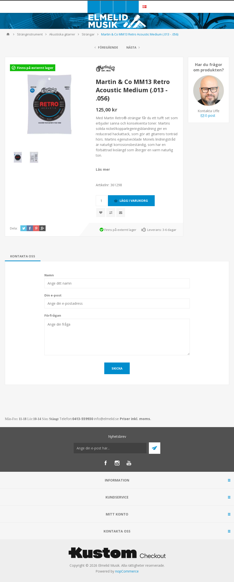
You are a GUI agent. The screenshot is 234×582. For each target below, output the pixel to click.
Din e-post (53, 295)
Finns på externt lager (35, 68)
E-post (208, 115)
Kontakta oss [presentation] (22, 256)
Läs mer (103, 169)
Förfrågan (52, 315)
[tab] (22, 256)
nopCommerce (127, 571)
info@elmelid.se (106, 418)
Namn (49, 275)
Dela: (13, 228)
